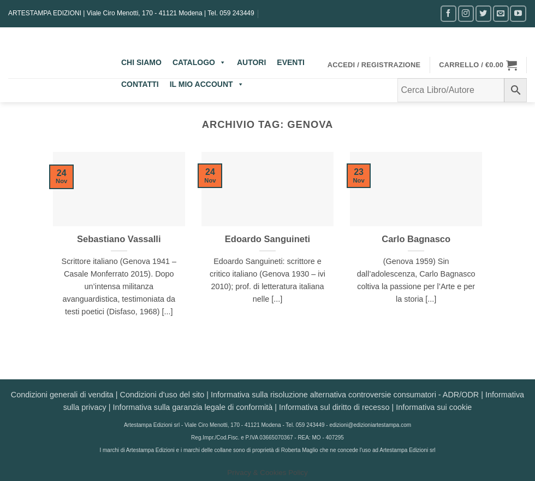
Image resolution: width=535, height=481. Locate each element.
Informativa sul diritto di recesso (334, 407)
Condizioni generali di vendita (62, 394)
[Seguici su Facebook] (448, 13)
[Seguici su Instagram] (466, 13)
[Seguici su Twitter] (483, 13)
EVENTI (291, 62)
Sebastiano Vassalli (119, 239)
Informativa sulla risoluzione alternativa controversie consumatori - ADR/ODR (345, 394)
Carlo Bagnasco (416, 239)
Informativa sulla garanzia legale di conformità (193, 407)
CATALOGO (199, 62)
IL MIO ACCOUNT (207, 84)
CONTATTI (140, 84)
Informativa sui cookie (434, 407)
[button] (374, 65)
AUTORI (251, 62)
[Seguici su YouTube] (518, 13)
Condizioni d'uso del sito (162, 394)
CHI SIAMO (141, 62)
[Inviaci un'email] (501, 13)
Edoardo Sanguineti (267, 239)
